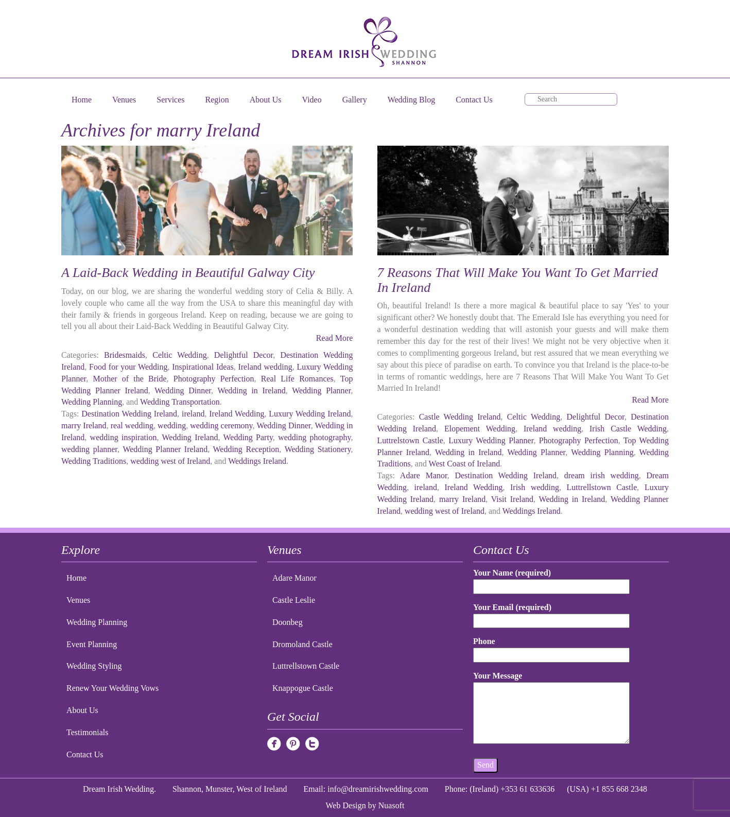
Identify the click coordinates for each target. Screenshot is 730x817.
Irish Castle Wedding (628, 428)
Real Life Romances (297, 378)
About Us (266, 99)
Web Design (346, 805)
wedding (172, 425)
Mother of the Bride (129, 378)
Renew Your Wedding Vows (112, 688)
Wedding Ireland (190, 437)
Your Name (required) (551, 579)
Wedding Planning (91, 401)
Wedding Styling (94, 666)
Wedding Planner (321, 390)
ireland (193, 413)
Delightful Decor (243, 355)
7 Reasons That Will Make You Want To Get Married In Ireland (517, 280)
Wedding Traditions (93, 461)
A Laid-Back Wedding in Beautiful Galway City (188, 272)
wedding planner (89, 449)
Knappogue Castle (302, 688)
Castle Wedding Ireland (460, 416)
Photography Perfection (213, 378)
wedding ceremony (221, 425)
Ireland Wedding (236, 413)
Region (217, 99)
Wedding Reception (246, 449)
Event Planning (91, 644)
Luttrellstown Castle (602, 487)
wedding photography (314, 437)
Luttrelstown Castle (410, 440)
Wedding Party (247, 437)
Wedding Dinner (182, 390)
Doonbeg (287, 622)
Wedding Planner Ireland (165, 449)
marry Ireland (84, 425)
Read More (334, 338)
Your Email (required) (551, 614)
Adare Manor (423, 475)
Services (170, 99)
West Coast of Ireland (464, 463)
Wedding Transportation (180, 401)
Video (312, 99)
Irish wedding (534, 487)
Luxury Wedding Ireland (310, 413)
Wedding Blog (411, 99)
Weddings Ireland (257, 461)
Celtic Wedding (179, 355)
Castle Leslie (293, 600)
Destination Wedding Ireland (129, 413)
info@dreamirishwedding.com (377, 789)
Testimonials (87, 732)
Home (82, 99)
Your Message (551, 708)
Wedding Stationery (318, 449)
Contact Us (474, 99)
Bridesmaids (124, 355)
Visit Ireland (512, 499)
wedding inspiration (123, 437)
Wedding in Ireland (251, 390)
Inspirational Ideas (202, 366)
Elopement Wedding (479, 428)
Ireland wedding (265, 366)
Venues (124, 99)
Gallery (354, 99)
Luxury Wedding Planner (490, 440)
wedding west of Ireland (170, 461)
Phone (551, 648)
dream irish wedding (601, 475)
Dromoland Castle (302, 644)
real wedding (132, 425)
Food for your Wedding (128, 366)
